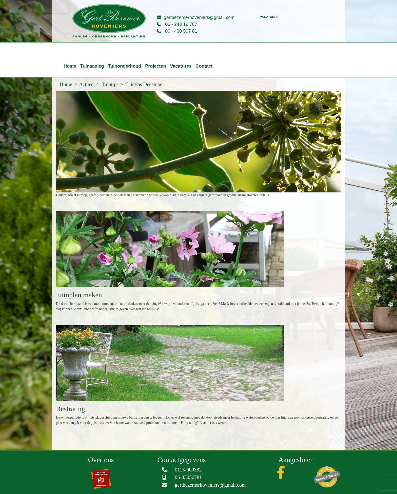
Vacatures (269, 17)
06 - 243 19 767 (181, 24)
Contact (203, 66)
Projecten (155, 66)
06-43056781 (188, 477)
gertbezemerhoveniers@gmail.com (199, 17)
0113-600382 (188, 469)
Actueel (87, 84)
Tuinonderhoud (124, 66)
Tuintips (110, 84)
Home (70, 66)
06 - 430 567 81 (181, 31)
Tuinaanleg (92, 66)
